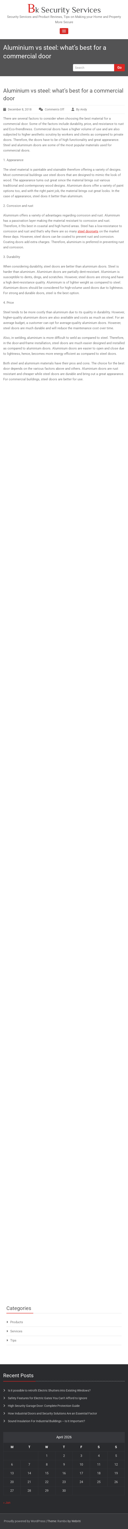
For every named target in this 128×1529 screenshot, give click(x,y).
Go (119, 68)
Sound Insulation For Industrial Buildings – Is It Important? (46, 1421)
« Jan (6, 1502)
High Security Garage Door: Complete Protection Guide (44, 1405)
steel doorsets (88, 231)
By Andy (81, 109)
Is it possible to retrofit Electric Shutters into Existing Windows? (49, 1390)
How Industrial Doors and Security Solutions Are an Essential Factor (52, 1413)
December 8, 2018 (20, 109)
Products (16, 1322)
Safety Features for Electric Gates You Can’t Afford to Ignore (47, 1398)
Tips (13, 1340)
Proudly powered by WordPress (24, 1521)
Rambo (62, 1521)
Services (16, 1331)
